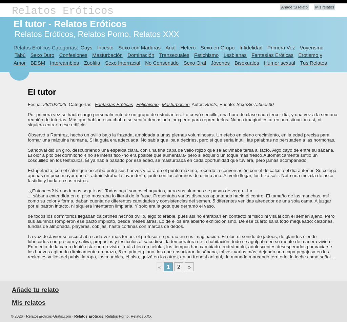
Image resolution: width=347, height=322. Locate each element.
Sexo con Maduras (139, 47)
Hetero (188, 47)
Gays (86, 47)
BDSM (37, 63)
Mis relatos (324, 7)
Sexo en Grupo (218, 47)
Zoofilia (92, 63)
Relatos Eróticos (63, 11)
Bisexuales (246, 63)
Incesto (105, 47)
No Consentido (162, 63)
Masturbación (107, 55)
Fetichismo (206, 55)
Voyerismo (312, 47)
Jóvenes (220, 63)
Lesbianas (235, 55)
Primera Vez (281, 47)
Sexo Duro (42, 55)
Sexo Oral (194, 63)
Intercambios (64, 63)
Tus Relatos (313, 63)
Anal (170, 47)
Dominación (140, 55)
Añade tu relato (294, 7)
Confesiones (73, 55)
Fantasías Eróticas (272, 55)
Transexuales (174, 55)
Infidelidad (251, 47)
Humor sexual (279, 63)
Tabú (20, 55)
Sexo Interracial (122, 63)
